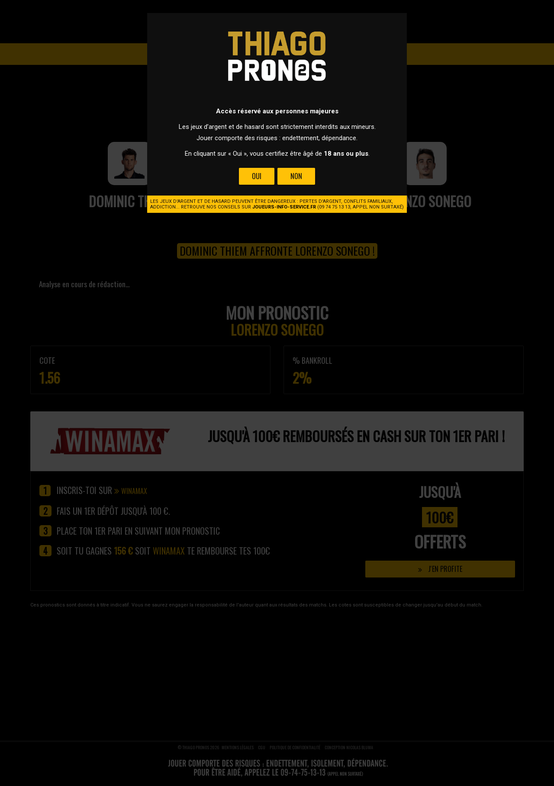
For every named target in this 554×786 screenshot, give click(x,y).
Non (296, 176)
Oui (256, 176)
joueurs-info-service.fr (284, 207)
